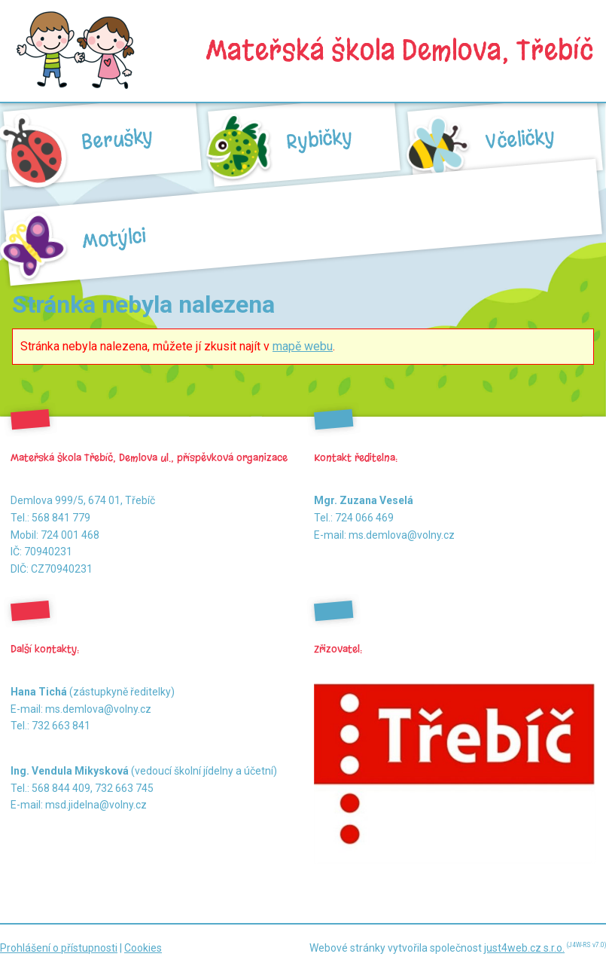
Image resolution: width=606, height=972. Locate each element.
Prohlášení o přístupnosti (58, 948)
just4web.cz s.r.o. (524, 948)
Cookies (143, 948)
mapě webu (303, 346)
